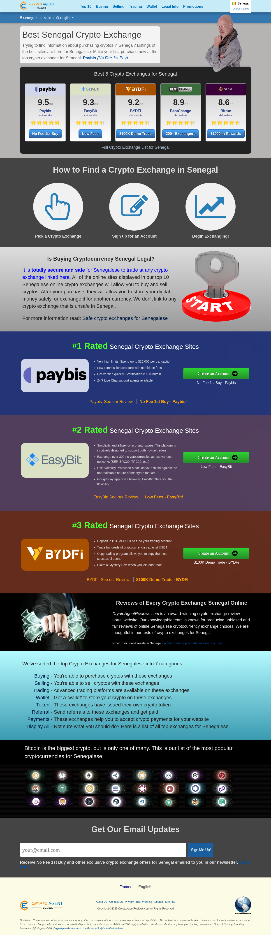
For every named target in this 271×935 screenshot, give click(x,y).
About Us (101, 901)
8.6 (223, 102)
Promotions (193, 6)
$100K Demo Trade (135, 134)
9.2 (133, 102)
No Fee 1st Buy (45, 134)
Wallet (151, 6)
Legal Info (170, 6)
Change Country (240, 8)
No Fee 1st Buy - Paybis (238, 379)
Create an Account (236, 373)
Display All (54, 714)
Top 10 (85, 6)
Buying (102, 6)
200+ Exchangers (180, 134)
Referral (55, 705)
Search (158, 901)
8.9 (178, 102)
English (65, 18)
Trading (135, 6)
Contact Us (116, 901)
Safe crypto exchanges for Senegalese (94, 306)
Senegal (29, 18)
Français (126, 887)
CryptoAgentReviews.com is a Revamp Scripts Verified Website (88, 928)
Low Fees (90, 134)
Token (57, 701)
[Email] (103, 850)
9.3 (88, 102)
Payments (54, 709)
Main (47, 18)
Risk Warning (144, 901)
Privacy (129, 901)
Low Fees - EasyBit (238, 463)
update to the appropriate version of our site (210, 635)
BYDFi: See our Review (108, 601)
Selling (118, 6)
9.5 (43, 102)
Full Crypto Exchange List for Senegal (135, 147)
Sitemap (170, 901)
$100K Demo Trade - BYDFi (238, 559)
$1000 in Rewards (226, 134)
